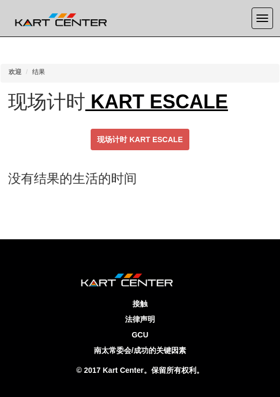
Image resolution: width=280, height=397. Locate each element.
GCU (139, 334)
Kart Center (123, 370)
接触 (140, 303)
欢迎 (15, 72)
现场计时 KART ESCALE (139, 139)
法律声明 (140, 319)
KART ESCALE (156, 102)
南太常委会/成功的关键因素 (140, 350)
